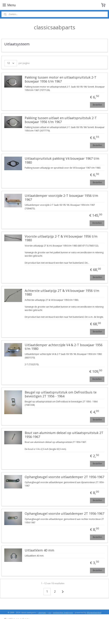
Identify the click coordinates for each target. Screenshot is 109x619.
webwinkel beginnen (63, 612)
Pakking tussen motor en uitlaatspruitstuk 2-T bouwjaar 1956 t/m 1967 (60, 79)
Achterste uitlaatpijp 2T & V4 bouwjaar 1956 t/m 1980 (62, 292)
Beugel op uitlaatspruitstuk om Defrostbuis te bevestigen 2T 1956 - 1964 (61, 394)
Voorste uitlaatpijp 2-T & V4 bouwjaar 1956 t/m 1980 (61, 238)
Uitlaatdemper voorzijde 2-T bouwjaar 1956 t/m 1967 (61, 198)
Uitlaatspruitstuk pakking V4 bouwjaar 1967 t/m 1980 (62, 160)
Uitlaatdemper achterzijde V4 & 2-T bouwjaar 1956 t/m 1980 (63, 347)
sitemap (42, 612)
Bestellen (97, 104)
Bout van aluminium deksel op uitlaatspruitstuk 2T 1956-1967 (64, 435)
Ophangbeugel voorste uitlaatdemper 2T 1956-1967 (64, 477)
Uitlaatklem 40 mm (39, 550)
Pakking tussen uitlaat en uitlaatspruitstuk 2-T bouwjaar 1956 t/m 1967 (61, 120)
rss (49, 612)
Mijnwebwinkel (94, 612)
